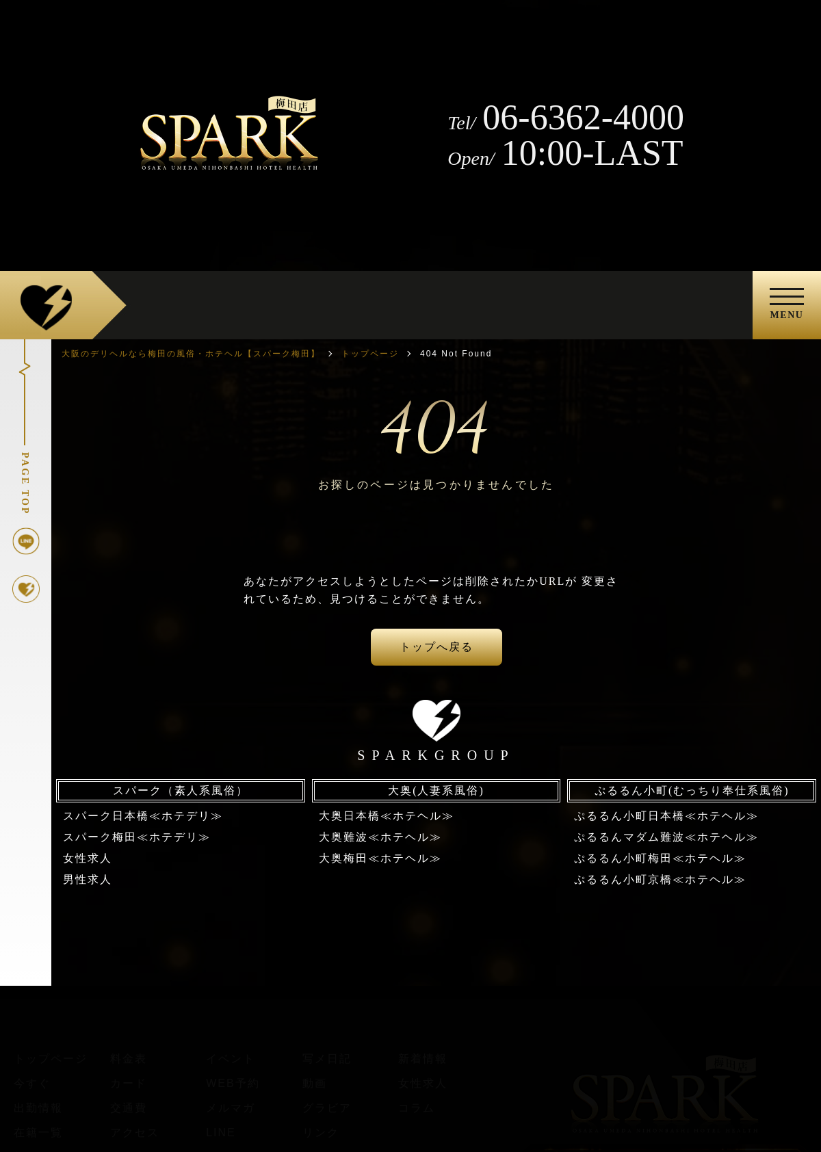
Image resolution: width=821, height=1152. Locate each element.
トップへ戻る (436, 647)
